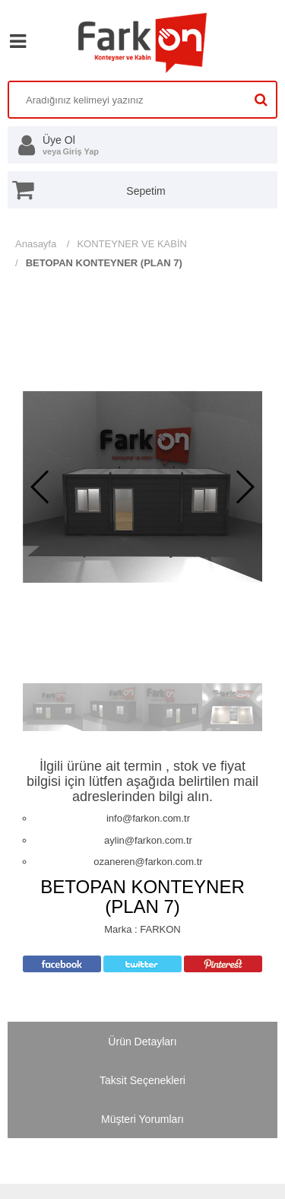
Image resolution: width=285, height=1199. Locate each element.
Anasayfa (35, 244)
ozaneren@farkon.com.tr (147, 861)
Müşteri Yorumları (142, 1119)
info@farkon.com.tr (148, 818)
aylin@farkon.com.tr (148, 840)
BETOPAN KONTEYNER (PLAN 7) (104, 263)
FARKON (160, 929)
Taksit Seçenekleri (142, 1080)
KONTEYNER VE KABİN (131, 244)
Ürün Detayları (142, 1041)
